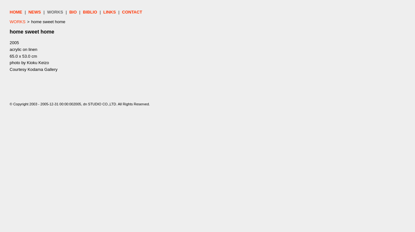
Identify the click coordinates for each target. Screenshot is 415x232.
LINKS (109, 12)
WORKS (55, 12)
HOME (16, 12)
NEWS (34, 12)
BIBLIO (90, 12)
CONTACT (132, 12)
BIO (73, 12)
